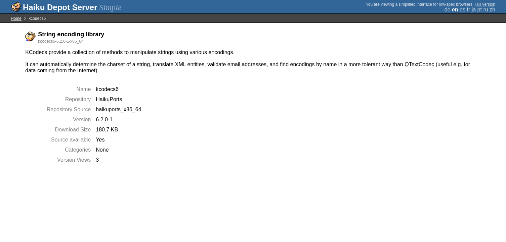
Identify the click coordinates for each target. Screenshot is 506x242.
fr (468, 9)
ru (485, 9)
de (448, 9)
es (462, 9)
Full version (485, 4)
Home (16, 18)
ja (474, 9)
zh (492, 9)
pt (479, 9)
